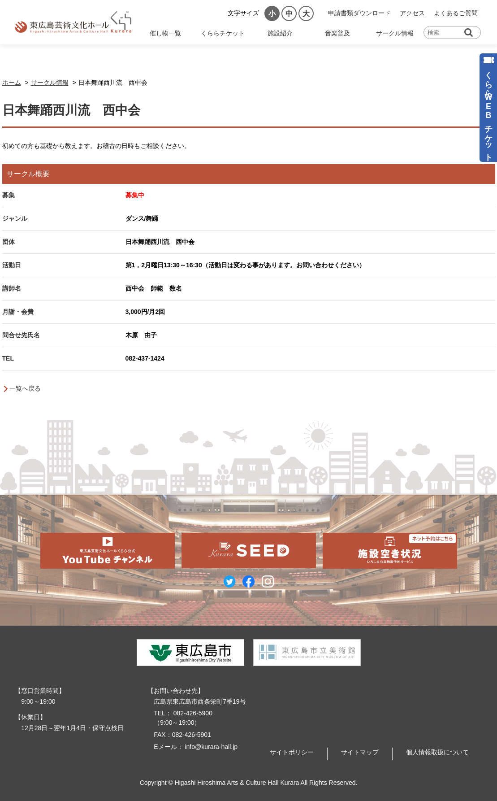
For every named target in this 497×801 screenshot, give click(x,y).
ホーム (11, 82)
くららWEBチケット (488, 111)
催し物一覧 (165, 33)
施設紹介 (280, 33)
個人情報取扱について (437, 752)
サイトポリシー (292, 752)
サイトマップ (360, 752)
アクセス (412, 13)
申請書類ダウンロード (359, 13)
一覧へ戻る (25, 388)
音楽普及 (337, 33)
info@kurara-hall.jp (210, 746)
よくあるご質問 (456, 13)
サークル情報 (395, 33)
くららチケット (223, 33)
